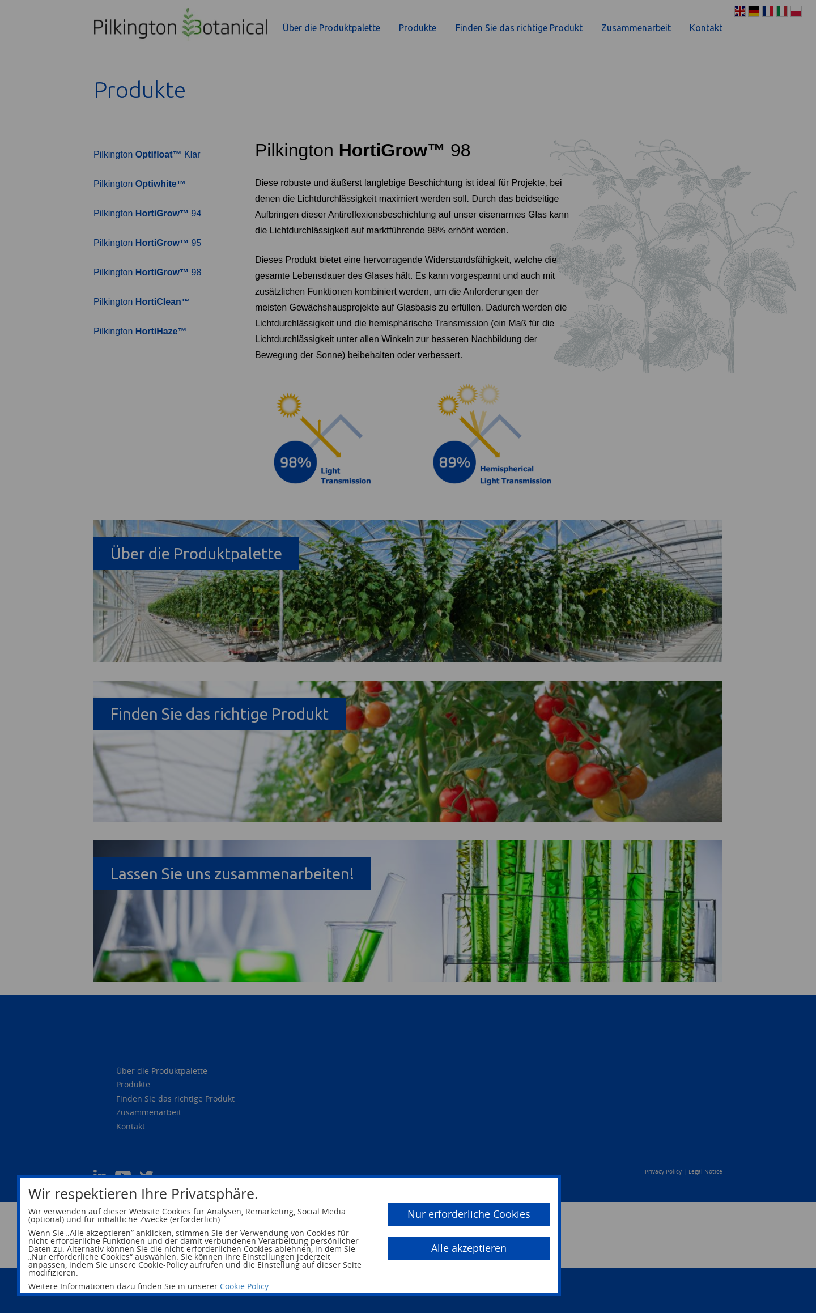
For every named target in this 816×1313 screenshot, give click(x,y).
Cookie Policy (244, 1286)
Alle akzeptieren (469, 1248)
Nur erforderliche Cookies (468, 1214)
